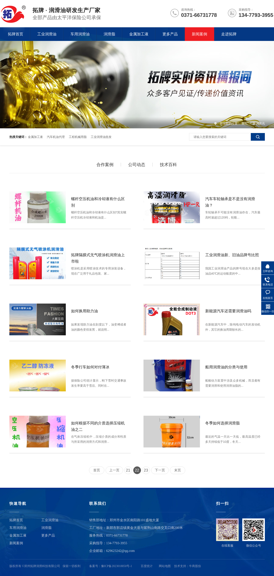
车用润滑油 (80, 34)
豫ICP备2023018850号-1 (116, 566)
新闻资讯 (259, 123)
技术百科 (168, 164)
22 (137, 470)
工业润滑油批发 (101, 137)
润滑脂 (109, 34)
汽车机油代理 (56, 137)
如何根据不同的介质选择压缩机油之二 (98, 426)
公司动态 (136, 164)
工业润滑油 (46, 34)
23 (146, 470)
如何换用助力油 (84, 311)
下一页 (160, 470)
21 (128, 470)
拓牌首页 (15, 34)
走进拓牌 (229, 34)
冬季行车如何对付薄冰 (90, 367)
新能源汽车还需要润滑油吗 (228, 311)
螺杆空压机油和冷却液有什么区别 (98, 202)
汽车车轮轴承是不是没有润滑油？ (230, 202)
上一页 (114, 470)
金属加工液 (138, 34)
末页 (177, 470)
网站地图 (165, 566)
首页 (244, 123)
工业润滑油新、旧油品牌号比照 (232, 255)
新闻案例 (199, 34)
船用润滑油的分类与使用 (226, 367)
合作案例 (104, 164)
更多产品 (170, 34)
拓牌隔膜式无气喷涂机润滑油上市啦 (98, 258)
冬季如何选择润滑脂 (222, 423)
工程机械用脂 (78, 137)
